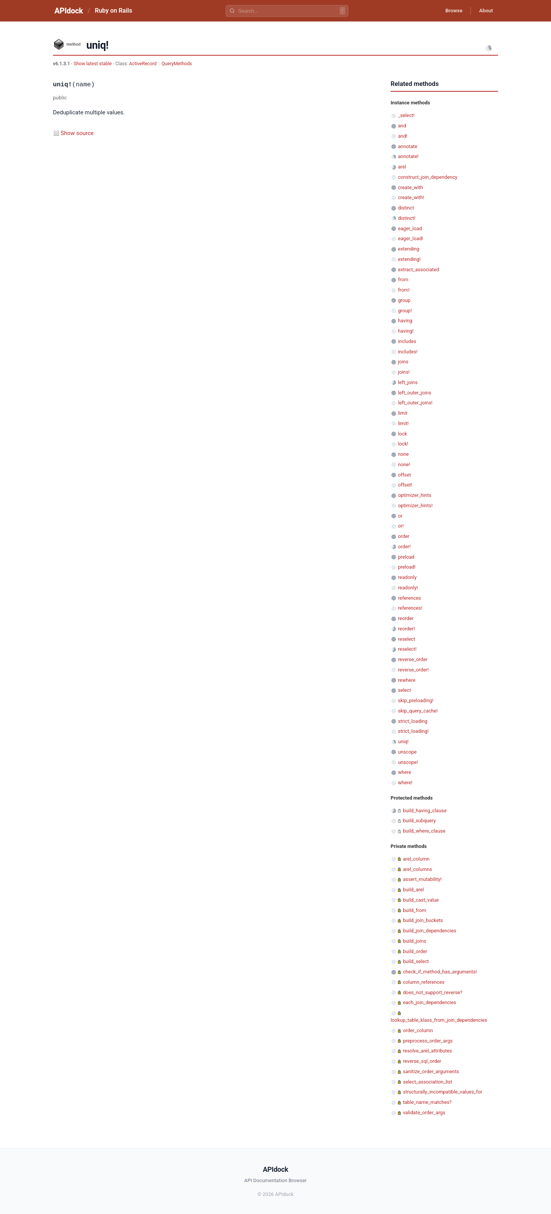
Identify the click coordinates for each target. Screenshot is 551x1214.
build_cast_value (421, 900)
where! (405, 782)
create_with (410, 187)
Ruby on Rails (113, 10)
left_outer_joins (414, 393)
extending (408, 249)
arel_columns (417, 869)
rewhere (406, 680)
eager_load (410, 228)
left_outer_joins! (415, 403)
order (403, 536)
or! (401, 526)
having (405, 320)
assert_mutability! (422, 879)
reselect (406, 639)
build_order (415, 951)
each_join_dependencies (429, 1002)
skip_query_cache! (418, 711)
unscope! (408, 762)
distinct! (406, 218)
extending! (409, 259)
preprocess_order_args (427, 1041)
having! (406, 331)
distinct (406, 208)
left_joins (407, 382)
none (403, 454)
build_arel (413, 889)
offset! (405, 485)
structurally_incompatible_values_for (442, 1092)
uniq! (403, 741)
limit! (403, 423)
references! (410, 608)
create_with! (411, 197)
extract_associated (418, 269)
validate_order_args (424, 1112)
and (402, 126)
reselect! (407, 649)
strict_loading (412, 721)
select (404, 690)
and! (402, 136)
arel (402, 167)
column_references (423, 982)
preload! (407, 567)
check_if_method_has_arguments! (440, 972)
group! (405, 310)
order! (404, 546)
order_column (418, 1030)
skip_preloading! (415, 700)
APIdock (68, 10)
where (404, 772)
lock (402, 434)
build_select (416, 961)
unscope (407, 752)
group (404, 300)
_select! (406, 115)
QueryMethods (177, 63)
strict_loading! (413, 731)
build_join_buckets (423, 920)
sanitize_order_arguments (431, 1071)
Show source (77, 133)
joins (403, 362)
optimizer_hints (414, 495)
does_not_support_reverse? (432, 992)
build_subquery (419, 820)
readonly (407, 577)
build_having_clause (425, 810)
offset (404, 475)
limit (402, 413)
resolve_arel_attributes (427, 1051)
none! (404, 464)
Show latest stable (93, 63)
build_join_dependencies (429, 931)
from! (403, 290)
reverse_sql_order (422, 1061)
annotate (407, 146)
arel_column (416, 859)
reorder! (406, 629)
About (484, 11)
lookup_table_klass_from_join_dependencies (439, 1020)
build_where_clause (424, 831)
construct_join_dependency (427, 177)
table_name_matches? (427, 1102)
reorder (406, 618)
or (400, 516)
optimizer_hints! (415, 505)
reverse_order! (413, 670)
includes (407, 341)
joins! (403, 372)
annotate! (408, 156)
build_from (414, 910)
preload (406, 557)
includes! (407, 352)
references (409, 598)
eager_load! (410, 238)
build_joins (414, 941)
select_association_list (427, 1082)
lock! (403, 444)
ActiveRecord (143, 63)
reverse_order (412, 659)
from (403, 279)
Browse (450, 11)
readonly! (408, 588)
